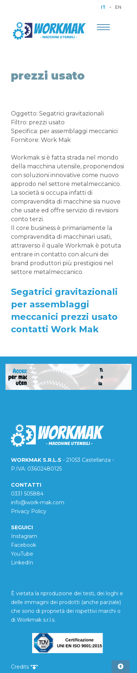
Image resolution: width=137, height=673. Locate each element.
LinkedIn (22, 562)
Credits (24, 666)
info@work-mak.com (37, 502)
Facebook (23, 545)
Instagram (24, 536)
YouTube (22, 554)
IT (103, 7)
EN (118, 7)
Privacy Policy (28, 511)
